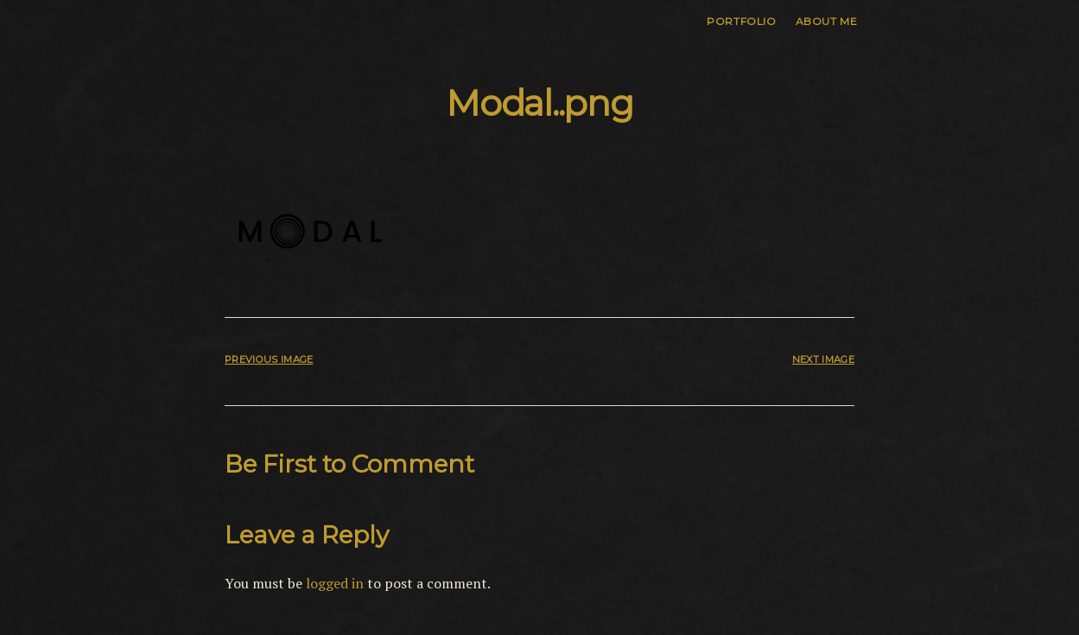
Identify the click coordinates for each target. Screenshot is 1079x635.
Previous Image (269, 359)
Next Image (823, 359)
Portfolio (741, 21)
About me (827, 21)
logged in (335, 583)
